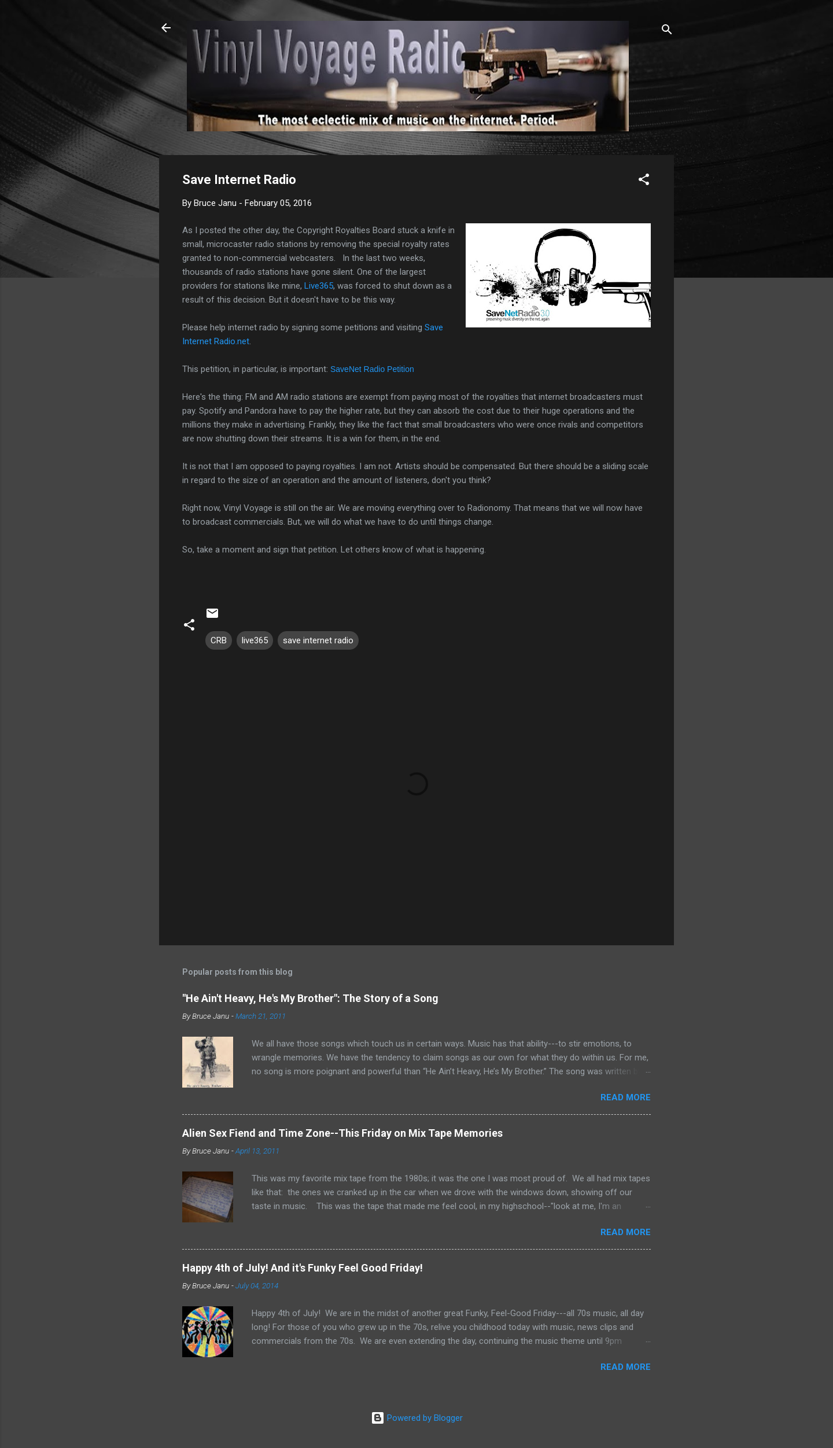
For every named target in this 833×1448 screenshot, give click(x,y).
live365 (255, 640)
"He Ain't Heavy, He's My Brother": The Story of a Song (310, 998)
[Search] (667, 31)
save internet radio (318, 640)
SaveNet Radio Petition (372, 369)
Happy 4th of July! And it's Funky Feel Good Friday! (302, 1268)
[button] (644, 181)
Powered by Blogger (417, 1418)
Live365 (318, 286)
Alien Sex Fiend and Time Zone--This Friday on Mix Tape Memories (342, 1133)
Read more (625, 1097)
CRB (219, 640)
